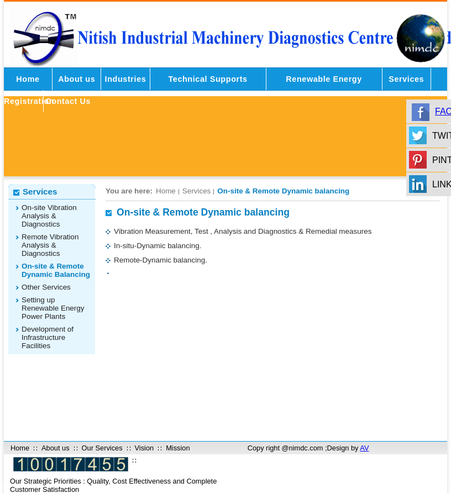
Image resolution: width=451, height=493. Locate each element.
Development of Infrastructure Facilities (48, 337)
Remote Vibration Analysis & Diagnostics (50, 245)
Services (406, 79)
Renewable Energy (324, 79)
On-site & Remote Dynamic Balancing (56, 270)
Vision (144, 448)
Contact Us (68, 101)
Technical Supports (207, 79)
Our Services (102, 448)
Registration (24, 101)
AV (364, 448)
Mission (178, 448)
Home (27, 79)
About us (76, 79)
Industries (125, 79)
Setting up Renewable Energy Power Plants (53, 308)
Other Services (46, 287)
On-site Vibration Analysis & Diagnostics (49, 215)
